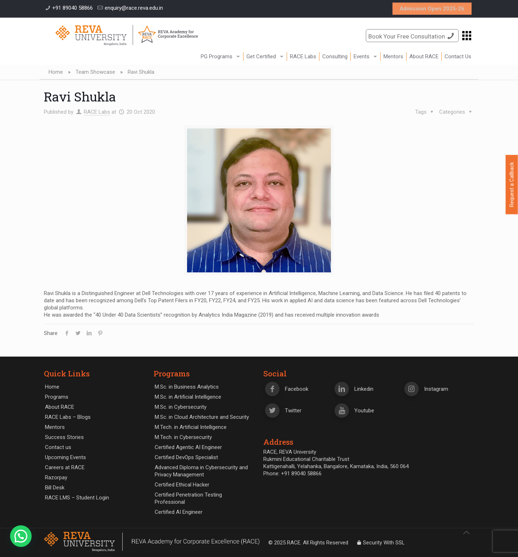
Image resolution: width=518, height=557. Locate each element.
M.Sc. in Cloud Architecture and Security (202, 417)
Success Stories (64, 437)
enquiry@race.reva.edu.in (134, 8)
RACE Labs (97, 112)
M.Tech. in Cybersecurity (183, 437)
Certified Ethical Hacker (182, 484)
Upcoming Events (65, 457)
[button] (21, 536)
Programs (56, 397)
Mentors (55, 427)
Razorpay (56, 477)
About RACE (59, 407)
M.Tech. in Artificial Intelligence (191, 427)
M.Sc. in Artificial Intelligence (188, 397)
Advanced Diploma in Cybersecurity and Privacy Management (201, 471)
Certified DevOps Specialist (186, 457)
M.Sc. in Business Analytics (187, 387)
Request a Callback (512, 184)
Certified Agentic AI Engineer (188, 447)
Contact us (58, 447)
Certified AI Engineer (179, 512)
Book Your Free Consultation (412, 35)
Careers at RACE (65, 467)
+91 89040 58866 (72, 8)
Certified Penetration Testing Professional (188, 498)
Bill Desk (54, 487)
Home (56, 72)
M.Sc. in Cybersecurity (180, 407)
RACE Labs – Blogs (68, 417)
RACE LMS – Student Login (77, 497)
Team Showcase (95, 72)
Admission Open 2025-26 (432, 8)
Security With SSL (380, 542)
